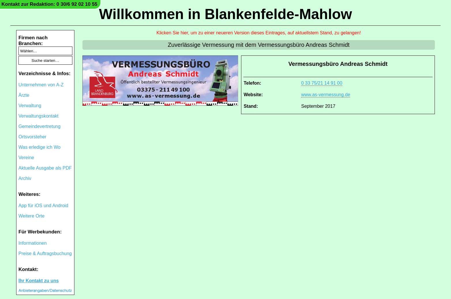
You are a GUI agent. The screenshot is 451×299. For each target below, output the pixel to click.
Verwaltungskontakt (38, 116)
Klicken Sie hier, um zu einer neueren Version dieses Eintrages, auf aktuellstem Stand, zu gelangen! (259, 32)
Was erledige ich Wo (39, 147)
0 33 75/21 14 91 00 (321, 83)
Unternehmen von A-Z (41, 84)
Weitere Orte (31, 215)
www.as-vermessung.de (325, 94)
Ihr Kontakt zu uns (38, 280)
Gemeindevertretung (39, 126)
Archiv (24, 178)
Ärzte (23, 95)
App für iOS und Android (43, 205)
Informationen (32, 243)
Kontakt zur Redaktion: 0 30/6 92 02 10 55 (49, 4)
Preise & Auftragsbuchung (45, 253)
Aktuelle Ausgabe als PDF (45, 168)
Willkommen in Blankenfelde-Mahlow (225, 14)
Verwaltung (29, 105)
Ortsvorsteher (32, 136)
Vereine (26, 157)
